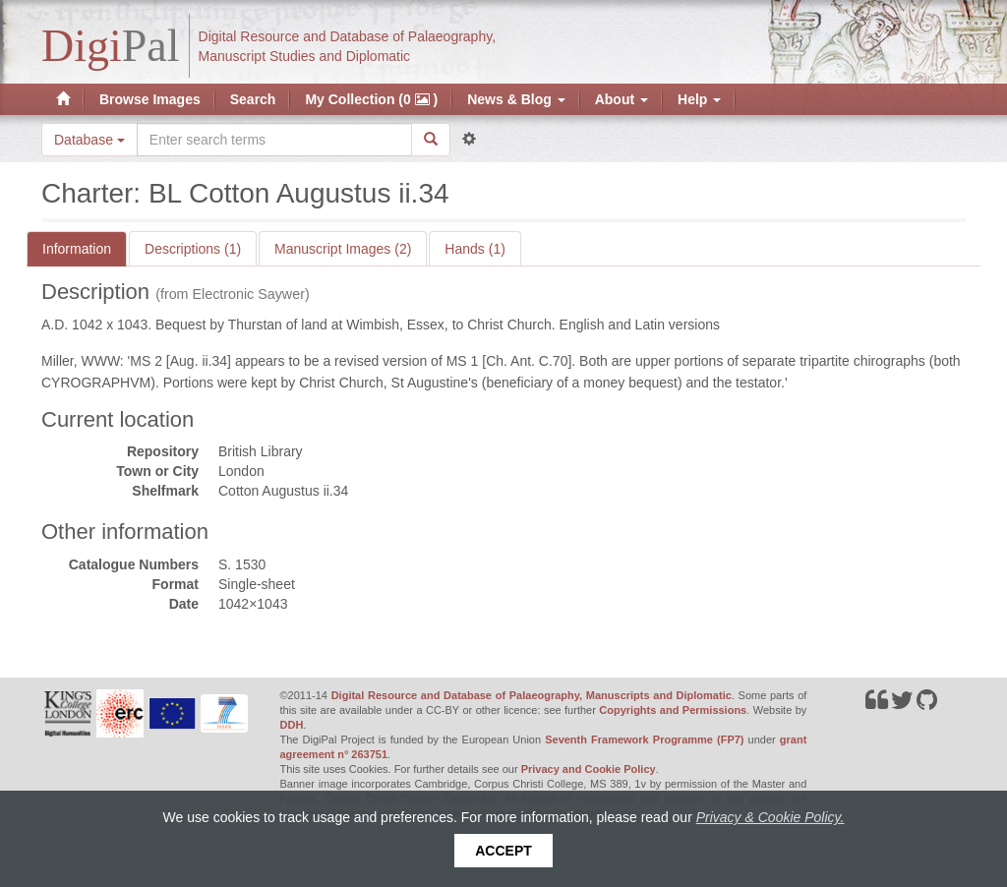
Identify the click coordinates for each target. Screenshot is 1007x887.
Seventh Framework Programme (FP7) (644, 739)
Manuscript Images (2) (342, 249)
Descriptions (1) (193, 249)
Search (253, 99)
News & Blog (515, 99)
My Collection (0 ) (371, 99)
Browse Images (150, 99)
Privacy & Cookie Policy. (770, 817)
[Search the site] (274, 139)
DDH (292, 725)
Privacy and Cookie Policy (588, 769)
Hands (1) (474, 249)
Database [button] (89, 140)
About (621, 99)
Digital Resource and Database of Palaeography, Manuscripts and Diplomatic (531, 695)
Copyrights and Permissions (672, 710)
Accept (503, 850)
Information (76, 249)
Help (699, 99)
